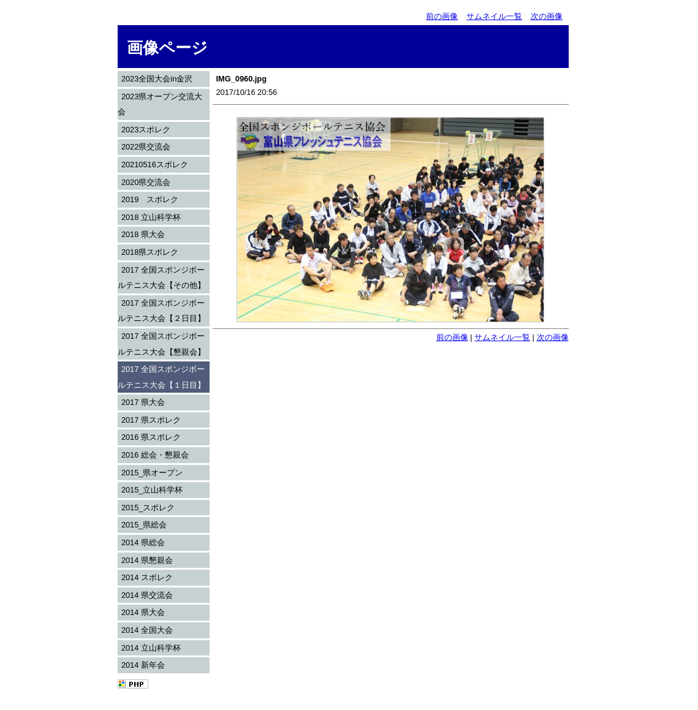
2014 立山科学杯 (151, 647)
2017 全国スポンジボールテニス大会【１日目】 (161, 377)
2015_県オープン (152, 472)
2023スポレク (145, 129)
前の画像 (442, 16)
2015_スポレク (148, 507)
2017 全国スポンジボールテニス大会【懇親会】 (161, 344)
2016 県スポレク (151, 437)
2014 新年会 (143, 665)
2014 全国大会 (147, 630)
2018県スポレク (149, 252)
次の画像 (547, 16)
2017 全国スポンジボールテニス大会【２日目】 (161, 310)
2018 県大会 (143, 234)
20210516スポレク (154, 164)
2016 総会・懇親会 (155, 454)
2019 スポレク (149, 199)
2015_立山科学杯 (152, 489)
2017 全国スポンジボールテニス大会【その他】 (161, 277)
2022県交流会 (145, 146)
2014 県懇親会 (147, 560)
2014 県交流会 (147, 595)
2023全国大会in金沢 (156, 78)
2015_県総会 (144, 524)
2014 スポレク (147, 577)
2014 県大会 (143, 612)
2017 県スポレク (151, 420)
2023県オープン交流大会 (160, 104)
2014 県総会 (143, 542)
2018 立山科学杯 (151, 217)
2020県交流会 (145, 182)
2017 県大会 (143, 402)
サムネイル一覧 (494, 16)
